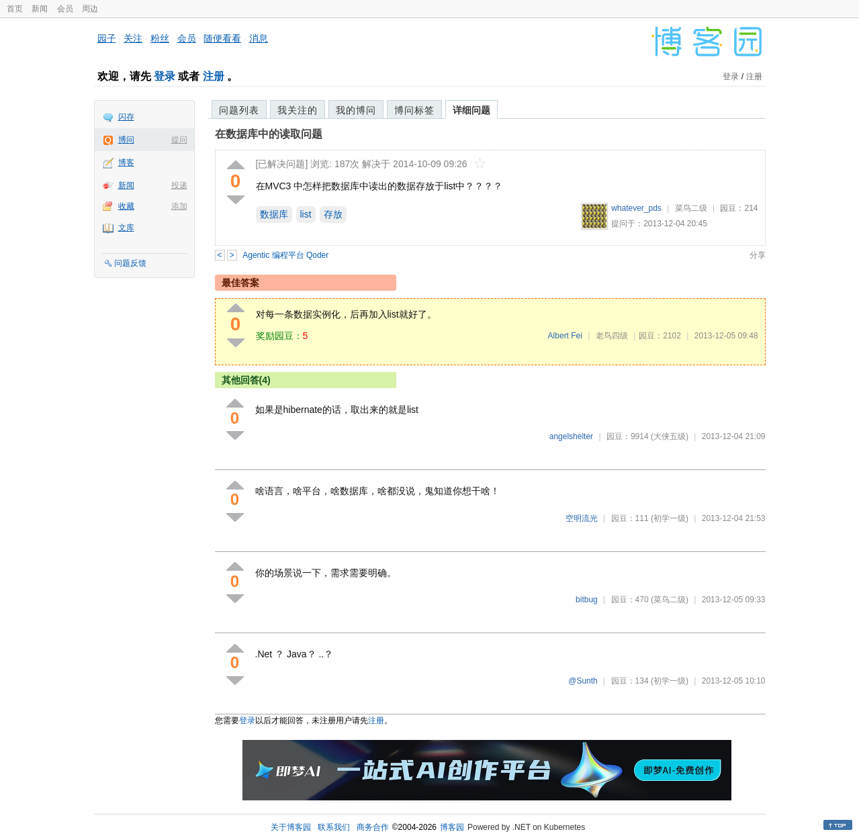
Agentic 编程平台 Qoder (285, 255)
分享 (758, 255)
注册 (213, 76)
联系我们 (334, 827)
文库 (126, 227)
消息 (258, 38)
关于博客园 (291, 827)
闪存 (126, 117)
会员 (65, 8)
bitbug (587, 599)
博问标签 (414, 110)
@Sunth (583, 681)
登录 (164, 76)
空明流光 (582, 518)
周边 (90, 8)
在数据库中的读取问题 (268, 134)
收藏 (126, 206)
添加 (179, 206)
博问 (126, 139)
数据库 (274, 214)
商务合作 (373, 827)
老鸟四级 (612, 335)
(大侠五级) (669, 436)
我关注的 (297, 110)
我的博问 (356, 110)
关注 (133, 38)
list (306, 214)
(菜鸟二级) (669, 599)
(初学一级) (669, 518)
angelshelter (571, 436)
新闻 (40, 8)
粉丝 (159, 38)
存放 (333, 214)
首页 (15, 8)
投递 (179, 185)
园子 (106, 38)
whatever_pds (636, 208)
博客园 (452, 827)
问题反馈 (130, 263)
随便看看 (222, 38)
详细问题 (471, 110)
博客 (126, 162)
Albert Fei (565, 335)
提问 (179, 139)
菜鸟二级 (691, 208)
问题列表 (239, 110)
